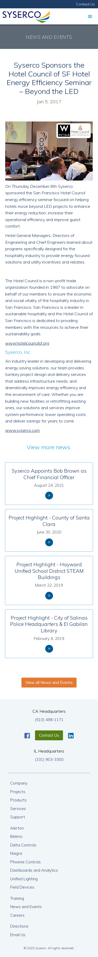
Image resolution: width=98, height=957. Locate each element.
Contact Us (85, 4)
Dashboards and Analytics (34, 870)
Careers (17, 915)
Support (17, 816)
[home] (25, 15)
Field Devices (22, 887)
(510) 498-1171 (49, 719)
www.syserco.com (22, 430)
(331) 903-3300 (49, 759)
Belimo (16, 836)
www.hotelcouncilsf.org (27, 343)
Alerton (17, 828)
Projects (17, 791)
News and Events (26, 906)
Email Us (17, 934)
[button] (90, 16)
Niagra (16, 853)
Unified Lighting (24, 878)
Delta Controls (23, 845)
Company (18, 783)
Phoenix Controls (25, 861)
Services (18, 808)
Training (17, 898)
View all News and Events (49, 682)
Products (18, 800)
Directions (19, 926)
